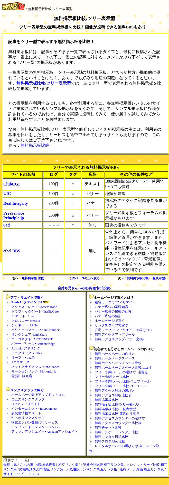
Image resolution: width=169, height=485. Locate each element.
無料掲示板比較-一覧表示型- (146, 278)
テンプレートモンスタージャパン (36, 427)
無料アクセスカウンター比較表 (118, 423)
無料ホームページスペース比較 (118, 363)
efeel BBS (11, 251)
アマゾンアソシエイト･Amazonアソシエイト (44, 432)
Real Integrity (15, 203)
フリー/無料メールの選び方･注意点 (121, 372)
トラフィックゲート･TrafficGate (35, 311)
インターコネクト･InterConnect (34, 408)
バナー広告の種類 (108, 316)
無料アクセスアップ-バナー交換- (119, 339)
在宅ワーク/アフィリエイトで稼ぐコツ (124, 330)
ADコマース (20, 362)
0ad (6, 225)
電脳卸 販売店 (21, 376)
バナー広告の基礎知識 (111, 307)
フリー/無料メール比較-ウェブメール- (123, 381)
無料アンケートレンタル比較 (116, 432)
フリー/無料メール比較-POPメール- (121, 386)
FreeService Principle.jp (13, 215)
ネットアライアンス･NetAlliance (35, 367)
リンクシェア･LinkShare (29, 334)
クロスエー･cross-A (25, 321)
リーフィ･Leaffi (23, 357)
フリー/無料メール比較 (112, 377)
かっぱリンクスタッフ (28, 418)
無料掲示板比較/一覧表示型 (115, 409)
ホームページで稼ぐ (110, 321)
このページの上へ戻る (84, 278)
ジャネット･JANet (24, 325)
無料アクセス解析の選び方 (115, 391)
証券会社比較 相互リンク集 (103, 465)
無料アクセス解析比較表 (113, 395)
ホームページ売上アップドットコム (38, 395)
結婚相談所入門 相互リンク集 (41, 469)
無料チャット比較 (108, 427)
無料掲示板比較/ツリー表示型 (50, 9)
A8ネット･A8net (23, 316)
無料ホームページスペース (115, 358)
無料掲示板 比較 (33, 278)
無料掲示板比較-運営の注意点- (117, 414)
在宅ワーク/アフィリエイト (115, 302)
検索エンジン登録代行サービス (34, 422)
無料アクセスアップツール (115, 334)
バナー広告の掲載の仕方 (113, 311)
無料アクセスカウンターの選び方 (120, 418)
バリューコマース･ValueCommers (35, 330)
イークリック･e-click (26, 353)
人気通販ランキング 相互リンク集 (91, 469)
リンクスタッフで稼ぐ (27, 390)
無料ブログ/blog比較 (110, 441)
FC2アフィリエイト (25, 404)
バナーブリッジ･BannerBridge (33, 344)
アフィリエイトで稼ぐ (27, 298)
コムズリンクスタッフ (28, 399)
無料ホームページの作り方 (115, 354)
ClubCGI (11, 184)
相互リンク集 (68, 465)
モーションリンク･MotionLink (33, 371)
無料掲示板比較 (35, 145)
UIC (7, 193)
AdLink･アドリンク (25, 348)
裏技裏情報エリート (26, 413)
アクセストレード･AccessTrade (34, 307)
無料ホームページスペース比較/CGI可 (123, 367)
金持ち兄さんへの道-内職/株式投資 (29, 465)
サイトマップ (13, 474)
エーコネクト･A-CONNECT (31, 339)
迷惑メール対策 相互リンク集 (142, 469)
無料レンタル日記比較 (111, 437)
